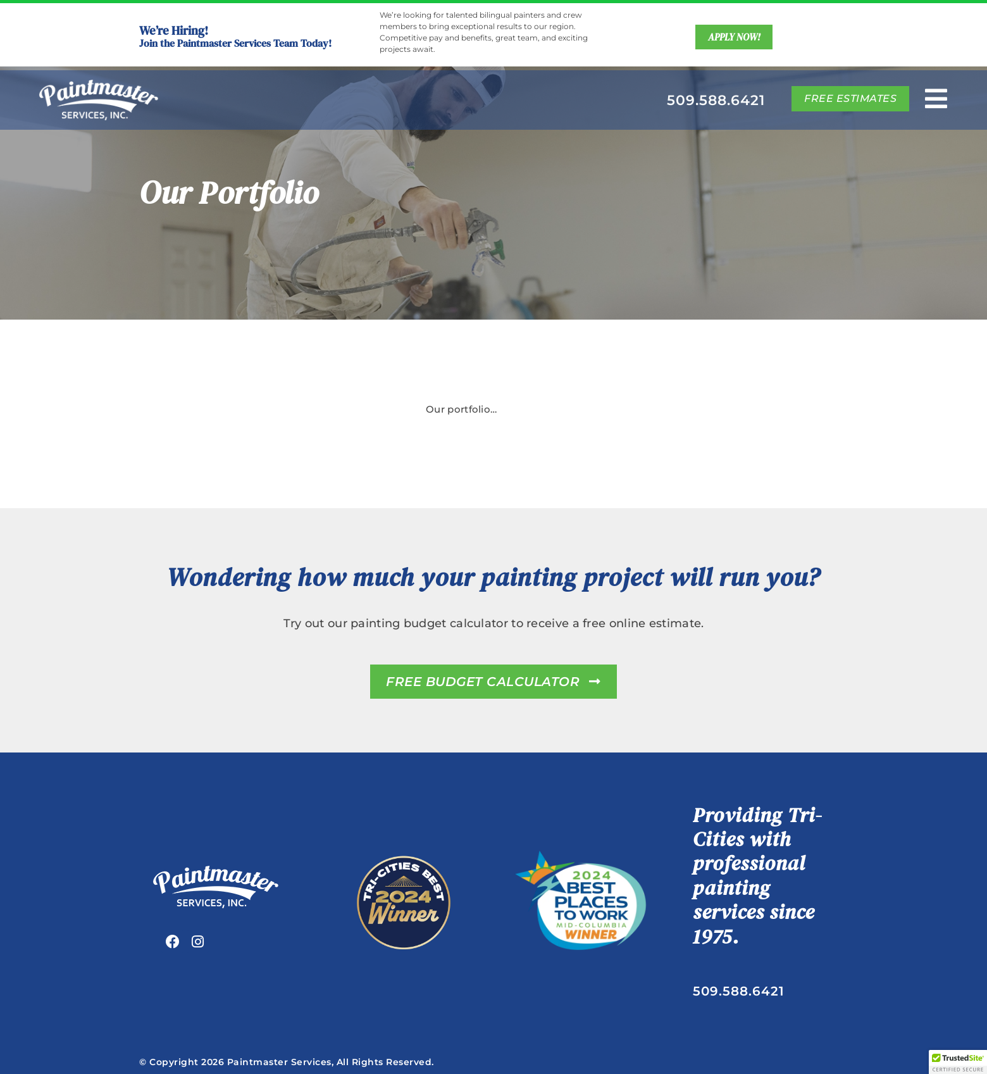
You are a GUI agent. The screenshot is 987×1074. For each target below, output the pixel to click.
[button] (958, 1062)
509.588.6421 (716, 100)
